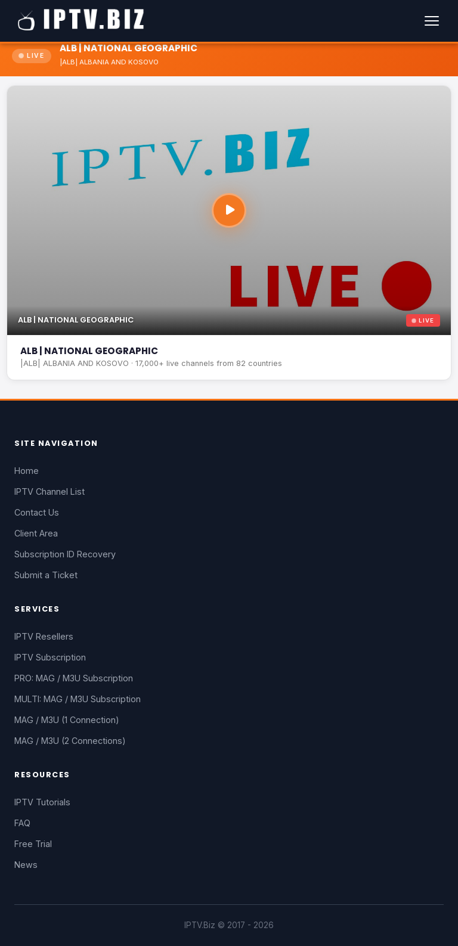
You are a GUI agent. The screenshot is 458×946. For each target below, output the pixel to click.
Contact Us (36, 512)
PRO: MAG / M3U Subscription (73, 678)
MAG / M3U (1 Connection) (66, 720)
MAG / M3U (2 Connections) (70, 741)
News (26, 865)
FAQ (22, 823)
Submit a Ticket (46, 575)
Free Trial (33, 844)
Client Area (36, 533)
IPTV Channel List (49, 491)
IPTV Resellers (43, 636)
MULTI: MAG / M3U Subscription (77, 699)
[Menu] (432, 20)
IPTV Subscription (50, 657)
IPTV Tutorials (42, 802)
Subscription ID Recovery (65, 554)
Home (26, 471)
